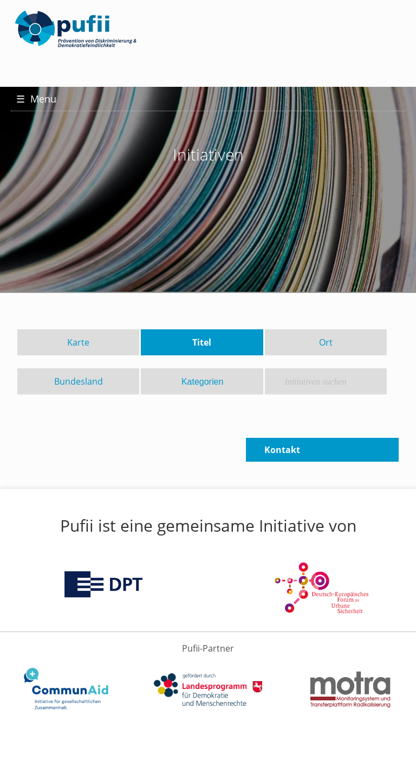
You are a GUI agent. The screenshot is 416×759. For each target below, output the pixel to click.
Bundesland (78, 381)
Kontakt (282, 450)
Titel (201, 342)
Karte (78, 342)
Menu (36, 98)
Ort (326, 342)
